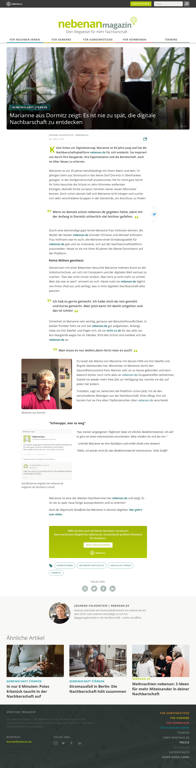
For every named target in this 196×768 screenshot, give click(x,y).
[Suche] (168, 3)
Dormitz (56, 572)
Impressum (181, 747)
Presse (185, 742)
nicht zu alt (113, 330)
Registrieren (140, 3)
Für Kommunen (135, 39)
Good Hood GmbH (176, 757)
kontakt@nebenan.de (19, 741)
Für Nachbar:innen (25, 39)
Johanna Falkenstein (61, 135)
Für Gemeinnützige (98, 39)
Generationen (65, 565)
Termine (171, 39)
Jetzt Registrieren (98, 545)
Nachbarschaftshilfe (91, 565)
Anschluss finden (120, 565)
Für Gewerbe (61, 39)
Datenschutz (179, 752)
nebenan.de (82, 135)
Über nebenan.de (176, 737)
